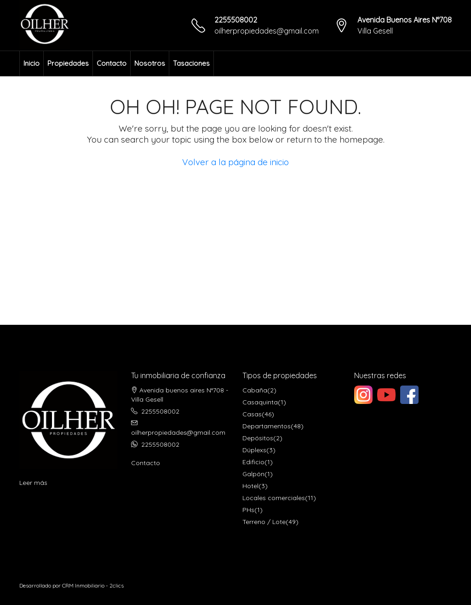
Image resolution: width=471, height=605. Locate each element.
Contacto (111, 63)
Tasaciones (191, 63)
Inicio (31, 63)
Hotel (250, 486)
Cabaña (254, 390)
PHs (248, 510)
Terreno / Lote (264, 522)
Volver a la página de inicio (235, 161)
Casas (252, 414)
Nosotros (149, 63)
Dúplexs (254, 450)
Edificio (253, 462)
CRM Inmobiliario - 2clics (93, 585)
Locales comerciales (273, 498)
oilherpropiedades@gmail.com (266, 30)
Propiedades (68, 63)
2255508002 (235, 19)
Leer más (33, 482)
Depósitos (257, 438)
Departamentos (266, 426)
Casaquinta (260, 402)
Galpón (253, 474)
